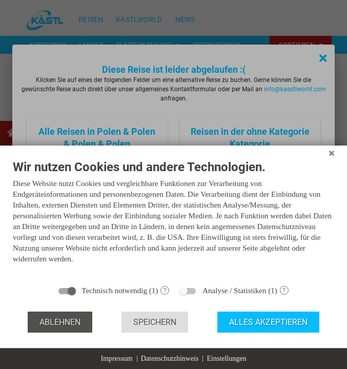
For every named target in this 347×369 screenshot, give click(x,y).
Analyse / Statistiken (234, 290)
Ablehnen (59, 322)
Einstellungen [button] (226, 358)
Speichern (154, 322)
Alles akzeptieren (268, 322)
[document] (173, 219)
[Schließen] (331, 153)
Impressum (117, 358)
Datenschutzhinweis (170, 358)
